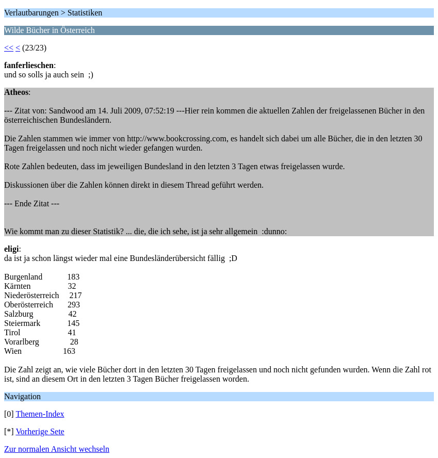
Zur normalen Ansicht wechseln (56, 449)
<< (8, 47)
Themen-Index (39, 414)
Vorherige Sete (39, 431)
